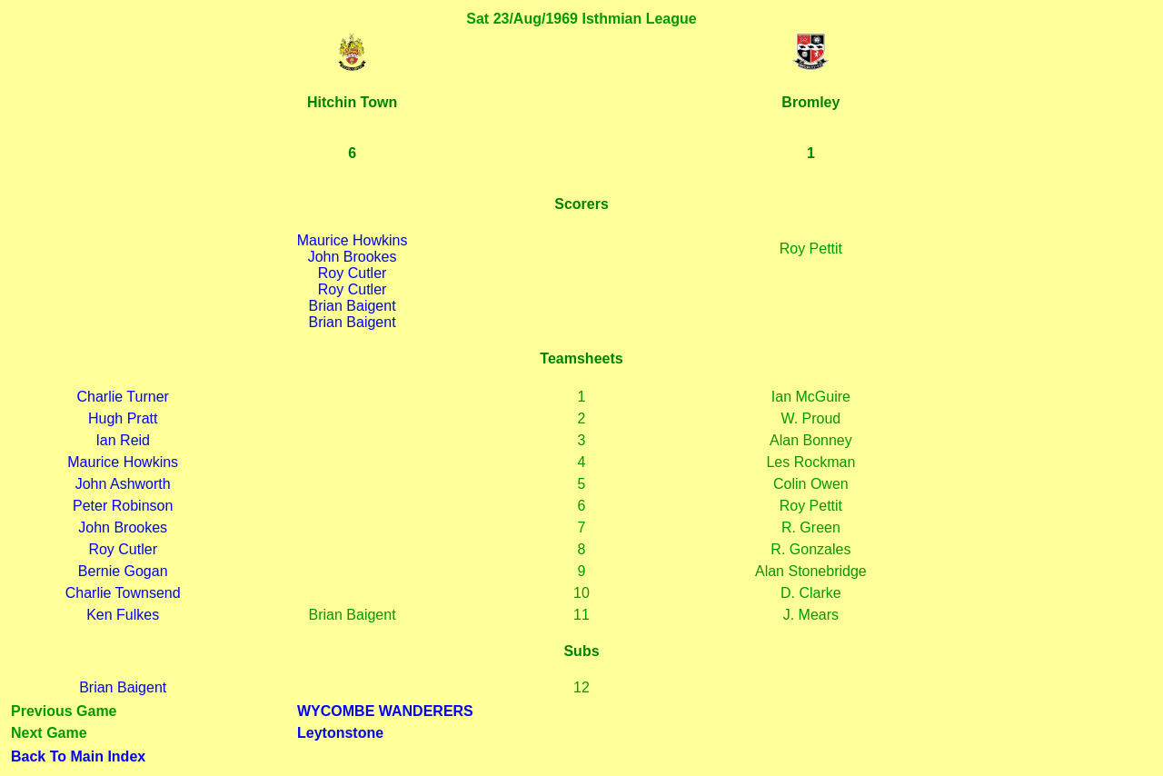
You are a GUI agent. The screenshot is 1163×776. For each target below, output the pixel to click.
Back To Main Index (78, 756)
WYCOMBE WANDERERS (385, 711)
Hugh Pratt (122, 418)
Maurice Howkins (352, 240)
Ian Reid (122, 440)
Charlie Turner (123, 396)
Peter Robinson (123, 505)
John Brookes (352, 256)
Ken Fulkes (122, 614)
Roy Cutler (352, 273)
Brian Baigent (352, 305)
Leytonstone (340, 733)
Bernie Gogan (123, 571)
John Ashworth (123, 484)
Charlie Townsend (123, 593)
